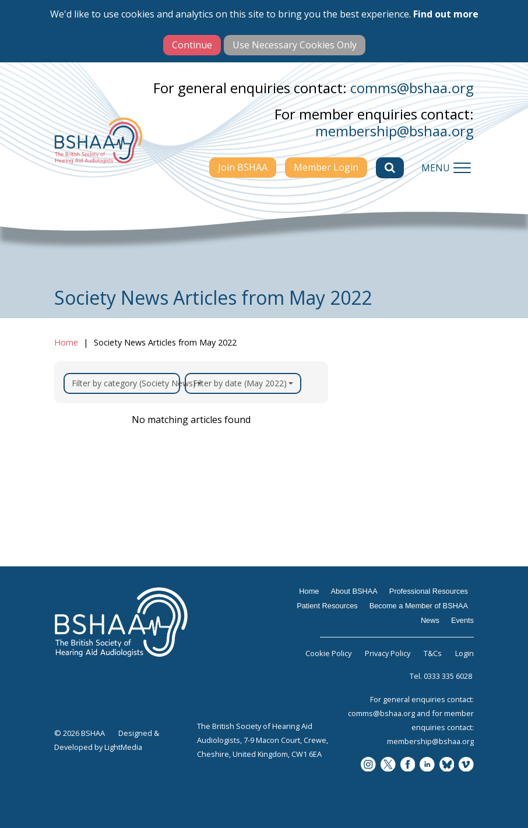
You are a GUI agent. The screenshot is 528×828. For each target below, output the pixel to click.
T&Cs (433, 653)
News (430, 620)
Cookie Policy (328, 653)
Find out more (445, 14)
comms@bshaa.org (412, 87)
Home (66, 342)
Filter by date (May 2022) (243, 383)
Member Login (326, 167)
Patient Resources (327, 605)
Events (462, 620)
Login (464, 653)
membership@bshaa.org (394, 130)
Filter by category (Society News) (126, 383)
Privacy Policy (387, 653)
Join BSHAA (242, 167)
